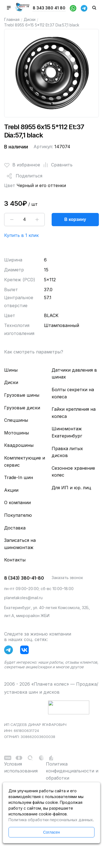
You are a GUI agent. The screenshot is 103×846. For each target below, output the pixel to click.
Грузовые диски (22, 407)
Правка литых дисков (67, 452)
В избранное (22, 165)
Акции (11, 490)
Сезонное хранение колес (73, 471)
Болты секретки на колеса (73, 393)
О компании (17, 502)
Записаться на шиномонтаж (20, 543)
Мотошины (16, 433)
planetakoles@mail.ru (23, 597)
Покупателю (18, 515)
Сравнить (56, 165)
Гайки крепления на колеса (74, 412)
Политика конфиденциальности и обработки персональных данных (72, 774)
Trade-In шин (18, 477)
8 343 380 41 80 (49, 8)
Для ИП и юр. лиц (71, 487)
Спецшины (16, 420)
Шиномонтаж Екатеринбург (67, 432)
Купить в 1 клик (21, 235)
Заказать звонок (67, 577)
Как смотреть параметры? (33, 352)
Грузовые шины (21, 395)
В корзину (75, 219)
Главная (12, 19)
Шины (11, 370)
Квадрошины (19, 445)
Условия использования (21, 767)
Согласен (51, 832)
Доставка (15, 528)
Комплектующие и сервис (24, 461)
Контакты (15, 560)
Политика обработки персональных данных (51, 819)
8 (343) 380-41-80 (24, 578)
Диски (29, 19)
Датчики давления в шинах (74, 373)
